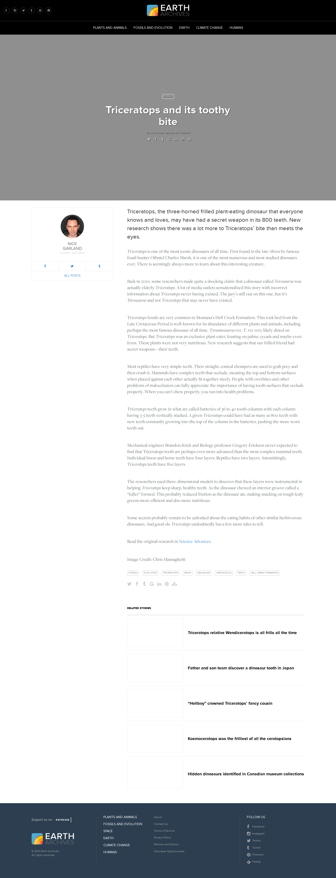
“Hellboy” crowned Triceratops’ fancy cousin (230, 703)
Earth (184, 28)
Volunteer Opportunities (169, 851)
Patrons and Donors (166, 844)
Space (108, 831)
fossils (133, 572)
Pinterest (255, 855)
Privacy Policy (162, 837)
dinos (187, 572)
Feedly (254, 861)
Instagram (256, 834)
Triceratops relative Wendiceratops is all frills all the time (242, 632)
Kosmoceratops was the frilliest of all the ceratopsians (239, 738)
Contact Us (161, 824)
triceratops (170, 572)
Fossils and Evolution (152, 28)
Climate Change (209, 28)
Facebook (256, 827)
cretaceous (223, 572)
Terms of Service (164, 831)
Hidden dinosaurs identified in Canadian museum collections (246, 773)
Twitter (254, 841)
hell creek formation (264, 572)
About (158, 817)
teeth (241, 572)
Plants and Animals (110, 28)
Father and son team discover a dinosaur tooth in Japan (241, 668)
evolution (150, 572)
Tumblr (254, 848)
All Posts (72, 276)
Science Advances (194, 541)
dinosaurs (203, 572)
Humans (236, 28)
